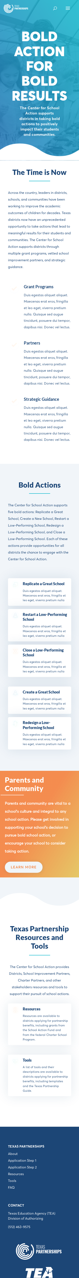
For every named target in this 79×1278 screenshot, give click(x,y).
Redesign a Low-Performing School (38, 725)
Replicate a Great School (43, 583)
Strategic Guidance (41, 399)
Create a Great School (41, 692)
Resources (31, 1009)
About (13, 1154)
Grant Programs (39, 286)
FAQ (11, 1187)
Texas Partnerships (26, 1146)
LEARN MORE (24, 867)
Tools (27, 1060)
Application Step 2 (22, 1167)
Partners (32, 342)
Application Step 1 (22, 1160)
